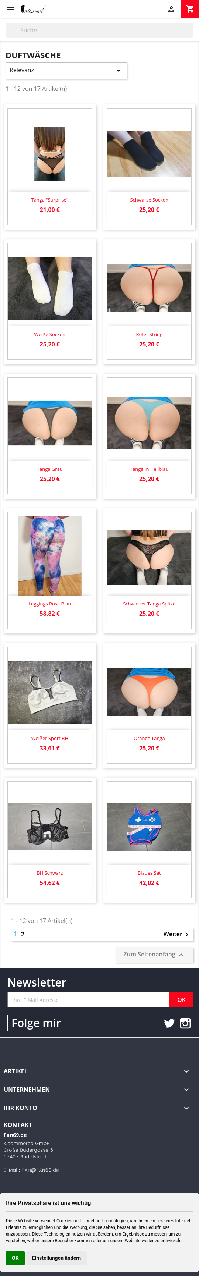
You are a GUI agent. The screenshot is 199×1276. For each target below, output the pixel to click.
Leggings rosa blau (49, 603)
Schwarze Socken (149, 199)
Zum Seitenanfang (154, 954)
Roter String (149, 334)
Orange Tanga (149, 738)
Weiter (177, 934)
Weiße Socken (49, 334)
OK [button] (15, 1258)
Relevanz (66, 70)
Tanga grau (50, 469)
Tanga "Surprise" (49, 199)
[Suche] (99, 30)
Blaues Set (149, 873)
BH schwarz (50, 873)
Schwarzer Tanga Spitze (149, 603)
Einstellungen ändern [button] (56, 1258)
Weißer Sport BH (49, 738)
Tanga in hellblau (149, 469)
